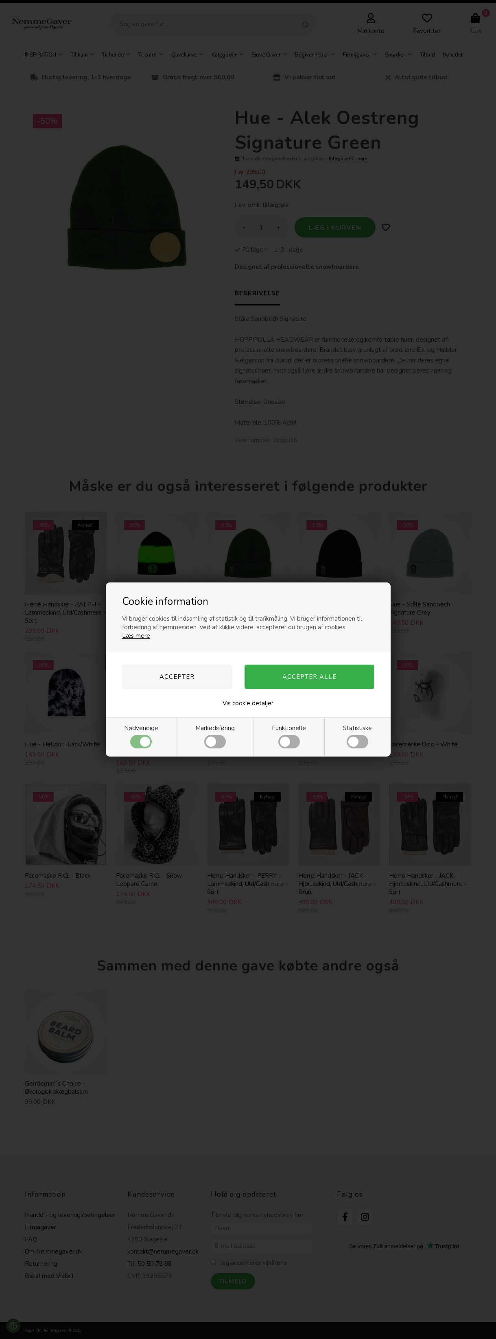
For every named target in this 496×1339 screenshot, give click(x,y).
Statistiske (357, 736)
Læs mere (136, 636)
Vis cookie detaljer (248, 703)
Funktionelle (289, 736)
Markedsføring (215, 736)
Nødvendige (141, 736)
